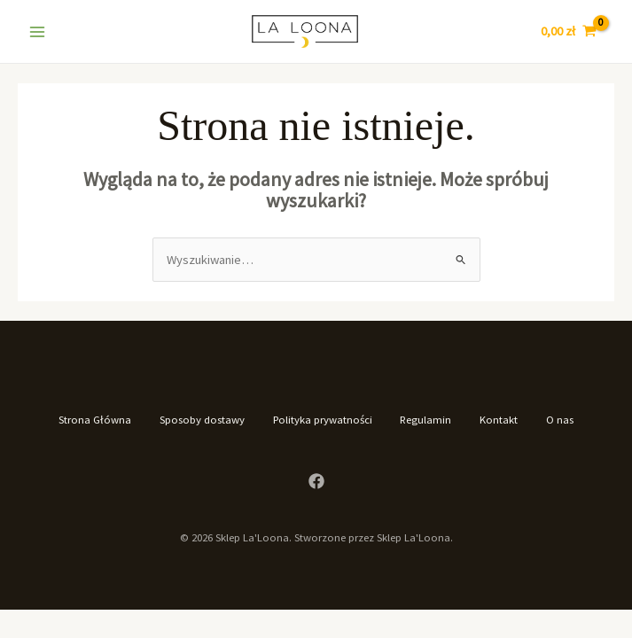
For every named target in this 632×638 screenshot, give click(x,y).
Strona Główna (95, 419)
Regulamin (426, 419)
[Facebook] (316, 481)
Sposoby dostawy (202, 419)
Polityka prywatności (322, 419)
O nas (560, 419)
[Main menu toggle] (37, 31)
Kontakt (499, 419)
